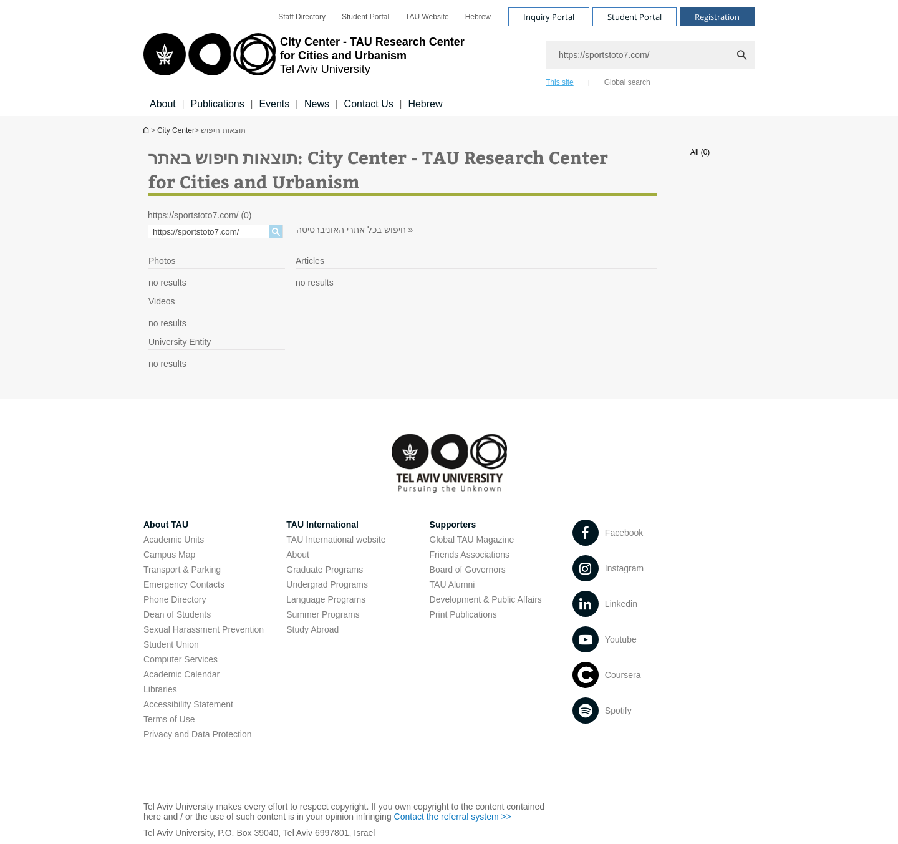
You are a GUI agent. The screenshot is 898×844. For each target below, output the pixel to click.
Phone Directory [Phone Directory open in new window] (174, 599)
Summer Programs (322, 614)
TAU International (322, 525)
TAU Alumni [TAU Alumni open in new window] (452, 584)
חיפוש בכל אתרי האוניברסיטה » (354, 230)
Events (274, 104)
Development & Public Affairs (486, 599)
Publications (217, 104)
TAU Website (427, 16)
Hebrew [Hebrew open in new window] (478, 16)
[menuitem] (302, 17)
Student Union (171, 644)
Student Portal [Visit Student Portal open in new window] (634, 16)
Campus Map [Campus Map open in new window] (169, 555)
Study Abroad (312, 629)
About (163, 104)
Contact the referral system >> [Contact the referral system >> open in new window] (452, 817)
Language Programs (325, 599)
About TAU (165, 525)
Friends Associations (469, 555)
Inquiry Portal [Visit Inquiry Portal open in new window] (548, 16)
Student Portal (365, 16)
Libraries (160, 689)
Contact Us (368, 104)
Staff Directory (302, 16)
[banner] (449, 58)
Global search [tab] (627, 82)
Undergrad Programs (327, 584)
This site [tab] (560, 82)
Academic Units (173, 540)
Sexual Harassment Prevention (203, 629)
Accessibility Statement (188, 704)
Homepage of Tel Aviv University (147, 130)
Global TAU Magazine (472, 540)
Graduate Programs (324, 570)
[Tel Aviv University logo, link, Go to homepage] (304, 59)
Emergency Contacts (183, 584)
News (316, 104)
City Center (176, 130)
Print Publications (463, 614)
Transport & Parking (182, 570)
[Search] (650, 55)
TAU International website (335, 540)
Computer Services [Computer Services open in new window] (180, 659)
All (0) (700, 152)
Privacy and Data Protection (197, 734)
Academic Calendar (181, 674)
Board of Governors (468, 570)
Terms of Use (169, 719)
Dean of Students (177, 614)
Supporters (453, 525)
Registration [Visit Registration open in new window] (717, 16)
